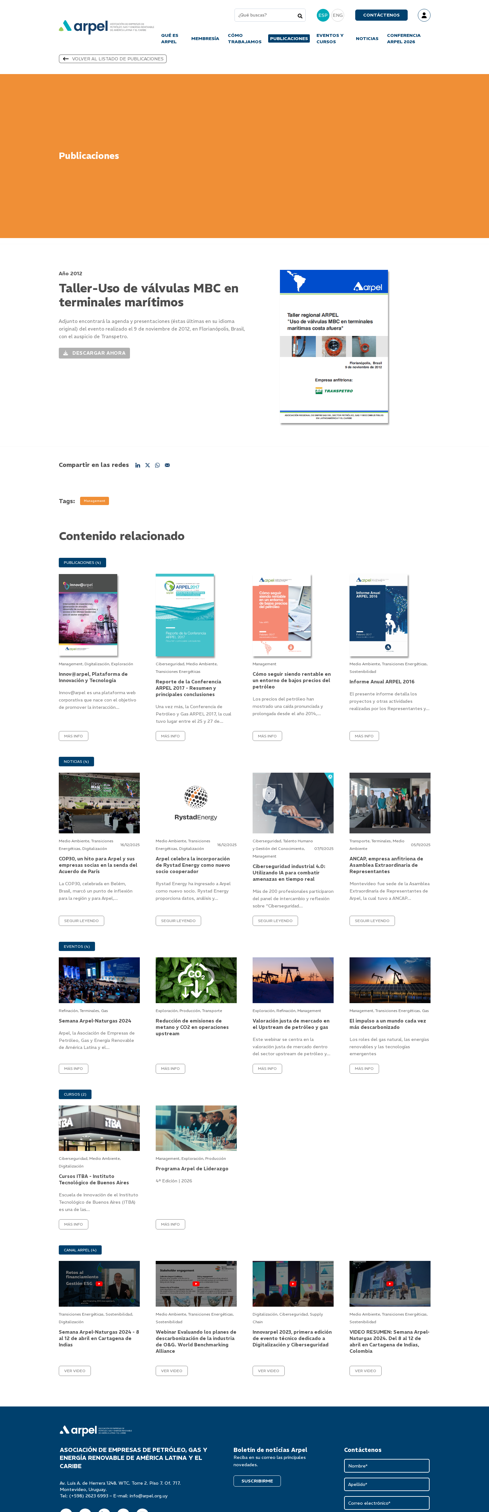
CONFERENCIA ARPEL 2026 (404, 40)
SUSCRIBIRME (257, 1484)
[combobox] (270, 16)
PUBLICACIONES (289, 40)
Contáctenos (381, 16)
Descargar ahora (94, 355)
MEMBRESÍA (205, 40)
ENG (338, 16)
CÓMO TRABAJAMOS (244, 40)
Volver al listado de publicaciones (113, 61)
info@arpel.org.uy (149, 1499)
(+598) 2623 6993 (88, 1499)
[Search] (300, 17)
